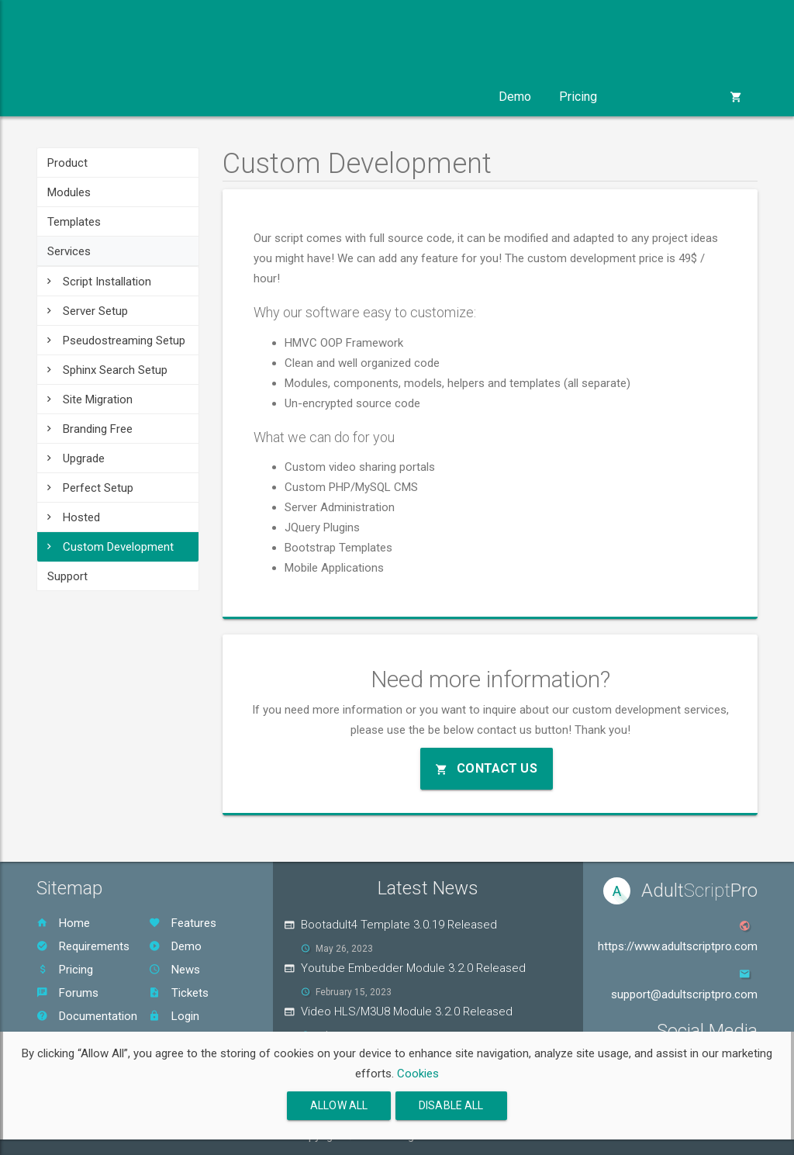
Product (67, 163)
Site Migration (90, 399)
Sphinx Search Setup (107, 370)
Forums (67, 993)
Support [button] (442, 96)
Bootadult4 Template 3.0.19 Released (399, 925)
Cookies (418, 1074)
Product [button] (78, 96)
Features (182, 923)
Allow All (339, 1105)
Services (69, 251)
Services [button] (355, 96)
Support (67, 576)
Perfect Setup (90, 488)
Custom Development (110, 547)
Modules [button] (166, 96)
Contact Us (486, 768)
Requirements (82, 946)
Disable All (451, 1105)
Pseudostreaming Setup (116, 341)
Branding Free (90, 429)
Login (174, 1016)
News (174, 970)
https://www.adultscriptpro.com (678, 946)
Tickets (179, 993)
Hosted (73, 517)
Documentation (86, 1016)
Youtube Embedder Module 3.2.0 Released (413, 968)
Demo (515, 96)
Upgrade (76, 458)
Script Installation (99, 282)
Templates (74, 222)
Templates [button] (260, 96)
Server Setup (87, 311)
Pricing (578, 96)
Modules (69, 192)
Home (63, 923)
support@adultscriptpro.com (684, 994)
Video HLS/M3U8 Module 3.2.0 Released (407, 1011)
